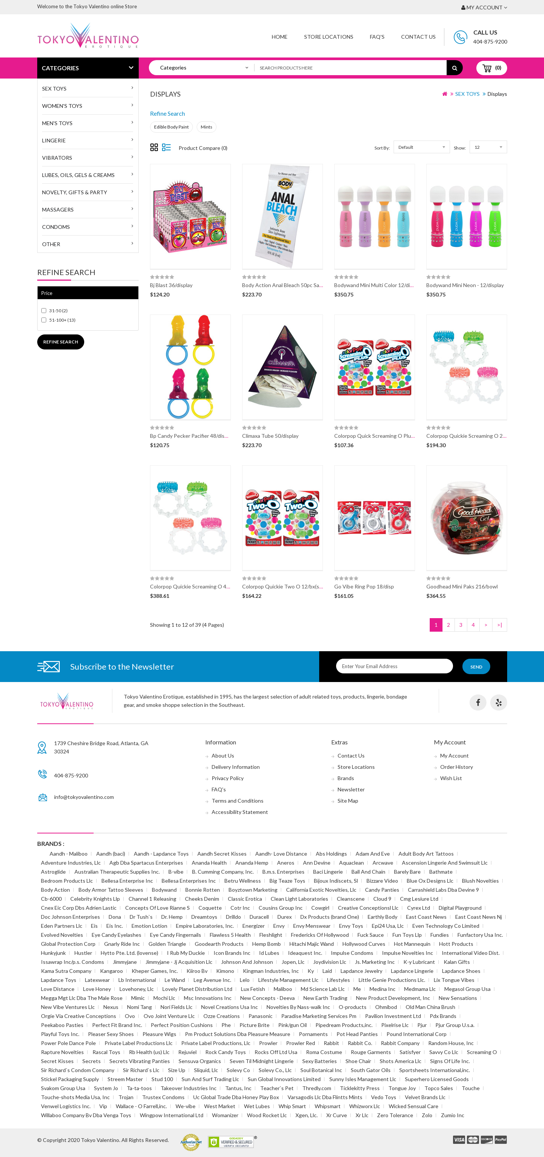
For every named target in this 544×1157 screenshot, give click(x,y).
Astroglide (53, 871)
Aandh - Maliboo (69, 853)
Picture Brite (254, 1025)
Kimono (225, 971)
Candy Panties (382, 889)
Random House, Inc (451, 1043)
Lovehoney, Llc (137, 989)
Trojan (125, 1097)
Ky (311, 971)
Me (357, 989)
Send (476, 667)
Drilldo (233, 917)
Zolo (427, 1115)
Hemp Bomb (266, 944)
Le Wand (175, 980)
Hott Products (456, 944)
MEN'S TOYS (57, 123)
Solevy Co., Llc (275, 1070)
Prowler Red (300, 1043)
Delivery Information (236, 767)
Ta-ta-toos (139, 1088)
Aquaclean (351, 862)
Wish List (451, 778)
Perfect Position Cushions (182, 1025)
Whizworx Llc (364, 1106)
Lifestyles (338, 980)
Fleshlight (270, 935)
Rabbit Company (400, 1043)
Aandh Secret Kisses (222, 853)
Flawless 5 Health (230, 935)
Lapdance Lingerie (412, 971)
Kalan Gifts (457, 962)
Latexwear (97, 980)
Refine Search (60, 342)
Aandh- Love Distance (281, 853)
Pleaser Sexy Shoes (111, 1034)
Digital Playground (460, 907)
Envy (279, 926)
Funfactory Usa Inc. (480, 935)
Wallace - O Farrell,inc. (141, 1106)
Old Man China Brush (430, 1007)
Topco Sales (438, 1088)
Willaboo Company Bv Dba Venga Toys (86, 1115)
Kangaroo (111, 971)
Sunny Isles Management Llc (362, 1079)
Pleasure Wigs (159, 1034)
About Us (223, 755)
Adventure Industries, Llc (71, 862)
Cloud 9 (382, 898)
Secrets (91, 1061)
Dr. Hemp (172, 917)
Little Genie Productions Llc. (392, 980)
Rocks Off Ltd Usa (276, 1052)
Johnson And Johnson (247, 962)
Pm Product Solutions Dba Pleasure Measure (237, 1034)
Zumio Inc (452, 1115)
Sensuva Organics (200, 1061)
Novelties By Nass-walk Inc (298, 1007)
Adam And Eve (373, 853)
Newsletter (351, 789)
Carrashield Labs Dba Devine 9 (443, 889)
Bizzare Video (382, 880)
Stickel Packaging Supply (70, 1079)
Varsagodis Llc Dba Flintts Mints (325, 1097)
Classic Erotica (245, 898)
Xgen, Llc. (306, 1115)
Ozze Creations (221, 1016)
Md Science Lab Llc (323, 989)
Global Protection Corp (68, 944)
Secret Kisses (57, 1061)
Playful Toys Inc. (60, 1034)
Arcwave (383, 862)
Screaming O (482, 1052)
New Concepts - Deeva (267, 998)
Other (51, 244)
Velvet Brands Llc (425, 1097)
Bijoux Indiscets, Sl (336, 880)
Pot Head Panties (357, 1034)
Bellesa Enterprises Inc (189, 880)
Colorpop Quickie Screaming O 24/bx (469, 436)
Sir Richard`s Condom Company (77, 1070)
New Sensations (458, 998)
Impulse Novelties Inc (407, 953)
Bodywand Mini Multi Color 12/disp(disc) (381, 285)
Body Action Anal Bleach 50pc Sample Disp (292, 285)
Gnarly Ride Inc (122, 944)
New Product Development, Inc (393, 998)
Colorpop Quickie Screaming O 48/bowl (196, 586)
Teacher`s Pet (277, 1088)
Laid (327, 971)
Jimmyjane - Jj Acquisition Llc (178, 962)
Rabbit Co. (360, 1043)
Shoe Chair (358, 1061)
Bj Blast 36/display (171, 285)
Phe (226, 1025)
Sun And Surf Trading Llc (210, 1079)
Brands (346, 778)
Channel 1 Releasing (152, 898)
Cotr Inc (240, 907)
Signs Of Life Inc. (450, 1061)
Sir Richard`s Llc (141, 1070)
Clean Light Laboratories (299, 898)
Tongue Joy (402, 1088)
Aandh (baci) (110, 853)
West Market (219, 1106)
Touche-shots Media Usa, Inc (75, 1097)
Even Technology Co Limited (445, 926)
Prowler (268, 1043)
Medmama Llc (420, 989)
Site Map (348, 800)
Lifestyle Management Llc (288, 980)
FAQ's (219, 789)
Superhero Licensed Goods (437, 1079)
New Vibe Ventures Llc (68, 1007)
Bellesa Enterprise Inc (127, 880)
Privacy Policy (228, 778)
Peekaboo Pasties (62, 1025)
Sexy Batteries (319, 1061)
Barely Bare (407, 871)
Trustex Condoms (163, 1097)
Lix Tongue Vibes (454, 980)
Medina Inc (382, 989)
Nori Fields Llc (176, 1007)
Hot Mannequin (412, 944)
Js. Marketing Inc (375, 962)
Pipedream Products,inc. (344, 1025)
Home (280, 36)
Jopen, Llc (293, 962)
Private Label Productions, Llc (215, 1043)
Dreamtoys (204, 917)
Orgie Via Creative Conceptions (78, 1016)
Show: (460, 148)
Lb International (137, 980)
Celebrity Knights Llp (95, 898)
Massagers (58, 209)
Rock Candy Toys (225, 1052)
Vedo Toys (383, 1097)
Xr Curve (336, 1115)
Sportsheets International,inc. (434, 1070)
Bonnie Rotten (202, 889)
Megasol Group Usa (467, 989)
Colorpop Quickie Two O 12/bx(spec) (285, 586)
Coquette (210, 907)
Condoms (56, 227)
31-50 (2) (58, 310)
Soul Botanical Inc (321, 1070)
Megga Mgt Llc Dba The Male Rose (82, 998)
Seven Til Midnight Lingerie (262, 1061)
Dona (115, 917)
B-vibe (175, 871)
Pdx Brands (443, 1016)
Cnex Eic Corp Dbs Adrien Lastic (79, 907)
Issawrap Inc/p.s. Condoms (72, 962)
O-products (353, 1007)
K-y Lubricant (419, 962)
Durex (284, 917)
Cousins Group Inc (281, 907)
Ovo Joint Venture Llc (169, 1016)
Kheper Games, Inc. (155, 971)
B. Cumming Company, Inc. (223, 871)
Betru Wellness (242, 880)
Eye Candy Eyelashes (116, 935)
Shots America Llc (400, 1061)
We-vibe (185, 1106)
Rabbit (331, 1043)
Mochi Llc (164, 998)
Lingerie (54, 140)
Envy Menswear (311, 926)
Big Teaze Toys (287, 880)
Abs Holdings (331, 853)
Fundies (439, 935)
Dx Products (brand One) (329, 917)
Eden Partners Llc (61, 926)
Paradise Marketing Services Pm (318, 1016)
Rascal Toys (106, 1052)
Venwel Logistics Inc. (66, 1106)
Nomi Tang (139, 1007)
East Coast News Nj (478, 917)
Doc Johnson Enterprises (70, 917)
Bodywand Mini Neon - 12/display (465, 285)
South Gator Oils (371, 1070)
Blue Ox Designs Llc (430, 880)
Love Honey (97, 989)
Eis (94, 926)
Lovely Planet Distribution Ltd (197, 989)
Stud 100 (162, 1079)
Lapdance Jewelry (361, 971)
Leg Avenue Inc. (212, 980)
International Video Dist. (471, 953)
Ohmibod (386, 1007)
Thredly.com (316, 1088)
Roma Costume (324, 1052)
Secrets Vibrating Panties (139, 1061)
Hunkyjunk (53, 953)
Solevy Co (238, 1070)
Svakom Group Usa (63, 1088)
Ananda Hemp (251, 862)
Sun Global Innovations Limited (284, 1079)
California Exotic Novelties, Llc (321, 889)
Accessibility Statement (240, 812)
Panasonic (261, 1016)
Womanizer (225, 1115)
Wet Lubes (257, 1106)
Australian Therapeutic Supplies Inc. (117, 871)
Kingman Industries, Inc (271, 971)
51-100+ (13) (62, 320)
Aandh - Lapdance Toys (161, 853)
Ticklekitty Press (360, 1088)
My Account (454, 755)
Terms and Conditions (238, 800)
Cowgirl (320, 907)
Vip (103, 1106)
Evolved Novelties (62, 935)
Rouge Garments (371, 1052)
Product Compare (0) (203, 148)
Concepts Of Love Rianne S (157, 907)
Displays (497, 94)
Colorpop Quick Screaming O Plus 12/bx (381, 436)
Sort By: (382, 148)
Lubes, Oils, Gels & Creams (78, 175)
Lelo (245, 980)
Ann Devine (316, 862)
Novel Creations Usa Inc (229, 1007)
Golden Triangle (167, 944)
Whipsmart (328, 1106)
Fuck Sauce (371, 935)
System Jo (106, 1088)
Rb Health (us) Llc (149, 1052)
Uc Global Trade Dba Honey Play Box (236, 1097)
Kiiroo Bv (197, 971)
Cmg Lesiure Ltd (419, 898)
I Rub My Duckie (186, 953)
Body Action (55, 889)
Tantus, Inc (238, 1088)
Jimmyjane (125, 962)
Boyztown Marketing (253, 889)
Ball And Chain (368, 871)
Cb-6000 (51, 898)
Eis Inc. (114, 926)
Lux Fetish (253, 989)
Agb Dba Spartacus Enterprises (146, 862)
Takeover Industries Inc (189, 1088)
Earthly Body (382, 917)
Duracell (259, 917)
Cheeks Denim (202, 898)
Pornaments (313, 1034)
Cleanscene (351, 898)
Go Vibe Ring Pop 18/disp (364, 586)
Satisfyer (410, 1052)
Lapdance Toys (58, 980)
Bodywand (164, 889)
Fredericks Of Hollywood (320, 935)
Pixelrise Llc (395, 1025)
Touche (471, 1088)
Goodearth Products (219, 944)
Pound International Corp (416, 1034)
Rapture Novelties (62, 1052)
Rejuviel (187, 1052)
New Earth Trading (325, 998)
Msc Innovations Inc (208, 998)
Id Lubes (269, 953)
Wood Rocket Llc (267, 1115)
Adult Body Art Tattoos (426, 853)
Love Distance (57, 989)
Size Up (176, 1070)
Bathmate (441, 871)
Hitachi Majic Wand (311, 944)
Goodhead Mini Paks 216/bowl (462, 586)
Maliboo (283, 989)
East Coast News (426, 917)
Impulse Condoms (352, 953)
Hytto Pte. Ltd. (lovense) (129, 953)
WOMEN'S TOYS (62, 106)
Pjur (422, 1025)
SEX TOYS (54, 88)
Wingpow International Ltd (171, 1115)
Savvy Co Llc (443, 1052)
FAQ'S (377, 36)
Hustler (83, 953)
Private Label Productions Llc (139, 1043)
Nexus (110, 1007)
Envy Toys (351, 926)
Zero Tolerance (395, 1115)
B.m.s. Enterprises (283, 871)
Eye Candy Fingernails (175, 935)
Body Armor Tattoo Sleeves (111, 889)
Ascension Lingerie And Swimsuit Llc (445, 862)
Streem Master (125, 1079)
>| (499, 625)
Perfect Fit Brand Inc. (117, 1025)
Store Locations (328, 36)
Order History (456, 767)
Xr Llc (362, 1115)
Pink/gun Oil (292, 1025)
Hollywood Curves (363, 944)
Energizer (253, 926)
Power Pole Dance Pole (68, 1043)
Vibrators (57, 157)
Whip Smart (292, 1106)
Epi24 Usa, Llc (388, 926)
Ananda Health (209, 862)
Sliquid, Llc (206, 1070)
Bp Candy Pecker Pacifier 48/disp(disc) (195, 436)
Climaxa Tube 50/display (270, 436)
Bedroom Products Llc (67, 880)
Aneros (285, 862)
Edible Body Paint (171, 127)
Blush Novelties (480, 880)
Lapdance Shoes (461, 971)
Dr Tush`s (141, 917)
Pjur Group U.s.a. (454, 1025)
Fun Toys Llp (407, 935)
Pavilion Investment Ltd (393, 1016)
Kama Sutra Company (66, 971)
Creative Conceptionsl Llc (368, 907)
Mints (206, 127)
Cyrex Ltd (418, 907)
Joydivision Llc (329, 962)
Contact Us (418, 36)
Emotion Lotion (149, 926)
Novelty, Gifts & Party (74, 192)
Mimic (138, 998)
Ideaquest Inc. (305, 953)
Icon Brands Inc (232, 953)
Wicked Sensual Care (413, 1106)
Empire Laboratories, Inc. (205, 926)
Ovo (130, 1016)
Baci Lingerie (328, 871)
